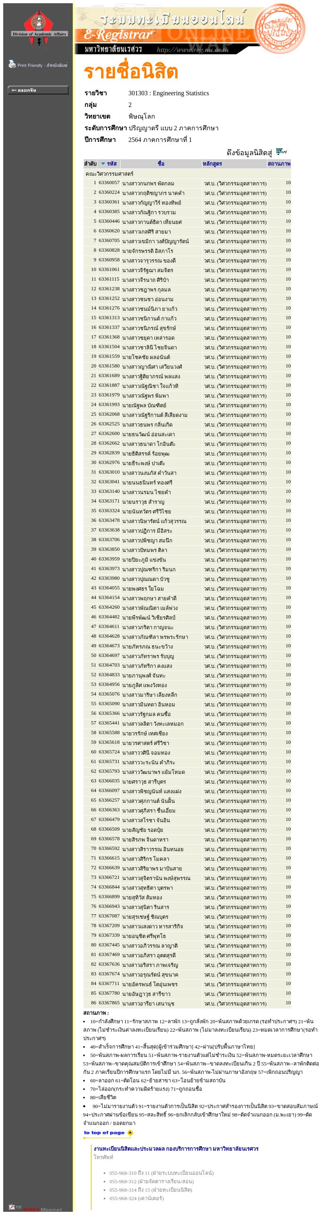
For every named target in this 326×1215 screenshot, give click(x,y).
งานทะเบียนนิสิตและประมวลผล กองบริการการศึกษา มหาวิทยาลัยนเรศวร (176, 1149)
